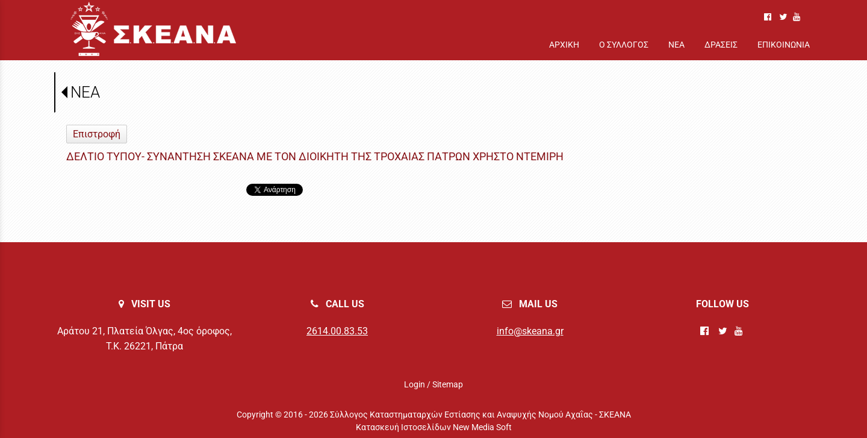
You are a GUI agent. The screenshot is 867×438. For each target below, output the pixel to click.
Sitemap (447, 384)
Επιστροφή (96, 134)
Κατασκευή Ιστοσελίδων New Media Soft (434, 427)
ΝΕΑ (85, 92)
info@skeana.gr (530, 331)
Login (414, 384)
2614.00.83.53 (337, 331)
